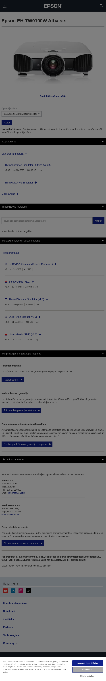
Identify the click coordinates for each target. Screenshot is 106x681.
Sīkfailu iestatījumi (88, 676)
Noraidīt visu (87, 670)
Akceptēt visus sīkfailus (87, 663)
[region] (53, 669)
